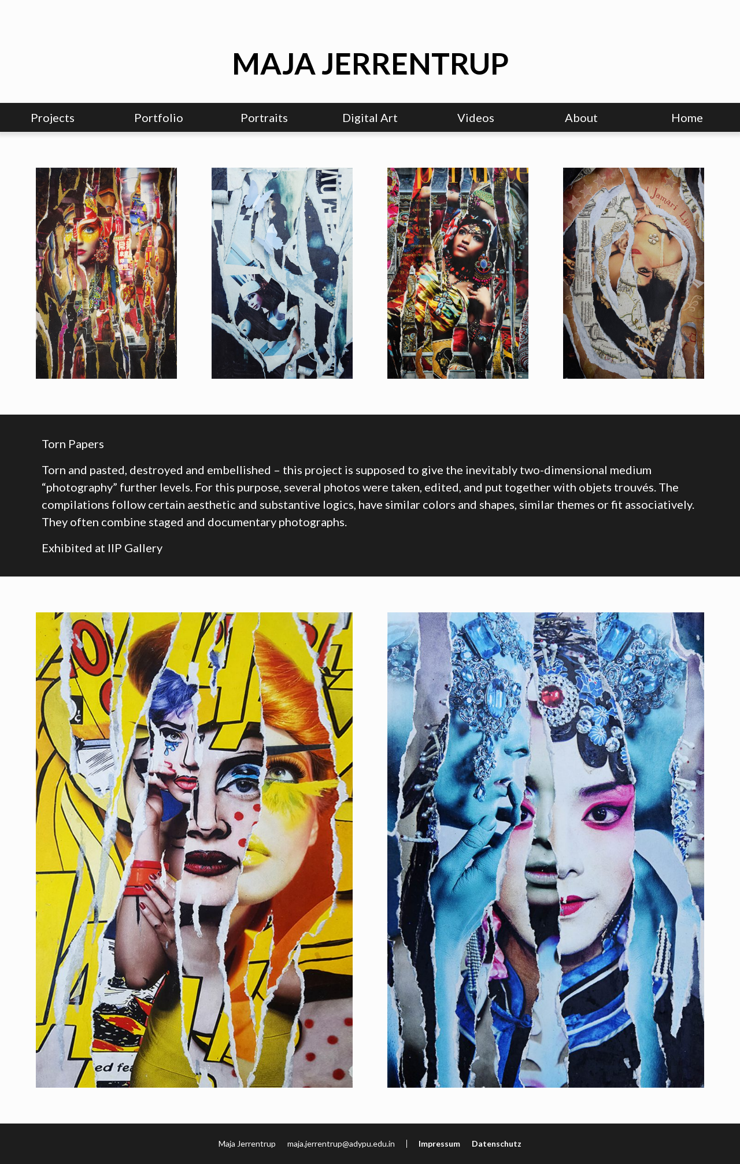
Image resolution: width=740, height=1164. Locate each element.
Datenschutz (496, 1143)
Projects (53, 117)
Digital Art (370, 117)
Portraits (264, 117)
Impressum (439, 1143)
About (581, 117)
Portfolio (158, 117)
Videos (475, 117)
